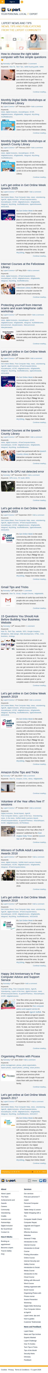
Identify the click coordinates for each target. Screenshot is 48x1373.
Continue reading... (40, 92)
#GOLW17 (34, 1114)
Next (44, 1172)
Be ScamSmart (6, 1229)
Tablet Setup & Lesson (32, 1210)
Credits (3, 1216)
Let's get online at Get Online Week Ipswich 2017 (23, 1096)
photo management (8, 1065)
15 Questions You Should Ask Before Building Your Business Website (20, 619)
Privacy (11, 1370)
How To (12, 67)
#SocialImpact (39, 821)
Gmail (18, 594)
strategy (12, 636)
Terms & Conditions (22, 1370)
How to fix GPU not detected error (22, 471)
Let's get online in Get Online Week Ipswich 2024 (23, 353)
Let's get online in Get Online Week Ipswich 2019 (23, 695)
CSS (42, 634)
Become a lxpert (7, 1248)
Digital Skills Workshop (32, 1306)
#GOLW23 (5, 530)
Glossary (27, 1357)
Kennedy (6, 64)
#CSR (32, 112)
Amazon (19, 779)
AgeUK (3, 199)
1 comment (28, 591)
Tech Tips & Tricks (31, 1347)
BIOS (27, 478)
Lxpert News (28, 1331)
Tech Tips (19, 67)
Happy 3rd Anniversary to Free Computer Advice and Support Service (20, 977)
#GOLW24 (5, 373)
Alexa (30, 779)
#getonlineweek (35, 204)
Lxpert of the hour (25, 816)
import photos (6, 1068)
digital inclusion (11, 112)
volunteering (40, 197)
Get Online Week (7, 197)
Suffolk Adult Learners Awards (29, 862)
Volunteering (37, 816)
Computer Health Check (33, 1219)
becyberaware (17, 325)
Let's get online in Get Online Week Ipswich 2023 (23, 510)
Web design (14, 634)
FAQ (2, 1254)
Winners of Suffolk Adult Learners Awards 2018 (22, 852)
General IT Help (30, 1238)
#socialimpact (23, 112)
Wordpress (5, 634)
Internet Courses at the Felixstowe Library (23, 265)
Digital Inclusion (7, 813)
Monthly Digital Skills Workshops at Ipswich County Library (23, 142)
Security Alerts (29, 1354)
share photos (35, 1068)
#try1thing (35, 114)
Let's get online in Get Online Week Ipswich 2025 (23, 186)
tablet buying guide (31, 67)
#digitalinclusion (7, 114)
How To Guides (29, 1344)
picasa (19, 1065)
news (3, 112)
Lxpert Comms (8, 106)
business (4, 636)
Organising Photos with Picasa (20, 1056)
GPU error (13, 478)
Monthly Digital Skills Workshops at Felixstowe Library (23, 101)
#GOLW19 (5, 715)
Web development (27, 634)
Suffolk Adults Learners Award (27, 818)
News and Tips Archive (32, 1334)
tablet (41, 67)
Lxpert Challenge (30, 1341)
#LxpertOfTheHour (26, 821)
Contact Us (5, 1232)
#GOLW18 (34, 916)
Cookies (4, 1370)
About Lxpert (5, 1194)
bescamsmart (6, 325)
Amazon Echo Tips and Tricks (20, 772)
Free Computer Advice (9, 816)
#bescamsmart (29, 325)
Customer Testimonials (32, 1322)
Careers (4, 1206)
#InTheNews (24, 823)
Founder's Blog (6, 989)
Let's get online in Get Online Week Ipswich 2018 (23, 899)
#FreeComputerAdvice (28, 199)
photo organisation (29, 1065)
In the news (10, 818)
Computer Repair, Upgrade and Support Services (32, 1225)
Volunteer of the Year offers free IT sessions (23, 803)
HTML (37, 634)
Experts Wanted (30, 1337)
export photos (17, 1068)
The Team (4, 1197)
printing (26, 1068)
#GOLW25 (5, 207)
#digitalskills (38, 594)
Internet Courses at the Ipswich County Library (21, 432)
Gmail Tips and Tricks (14, 587)
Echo (25, 779)
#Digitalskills (18, 114)
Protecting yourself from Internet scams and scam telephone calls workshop (21, 308)
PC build (21, 478)
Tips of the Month (30, 1350)
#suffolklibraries (7, 117)
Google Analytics (33, 631)
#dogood (27, 114)
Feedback (27, 1360)
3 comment (32, 64)
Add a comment (37, 106)
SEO (24, 631)
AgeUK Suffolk (35, 1012)
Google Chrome (27, 594)
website (19, 631)
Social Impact (19, 813)
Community (5, 1210)
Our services (28, 1194)
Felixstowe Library (23, 288)
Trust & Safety (6, 1251)
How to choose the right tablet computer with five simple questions (23, 55)
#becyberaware (6, 327)
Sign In (12, 2)
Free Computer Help (22, 197)
